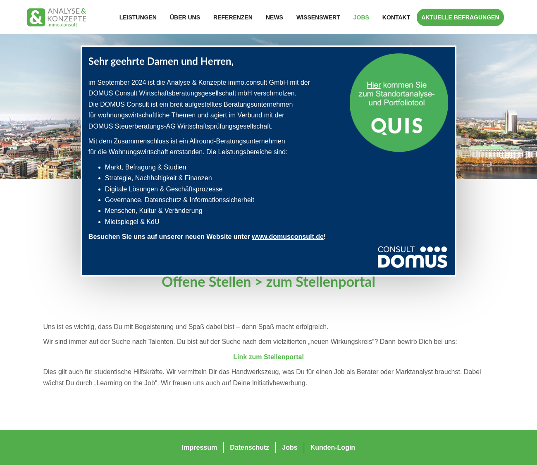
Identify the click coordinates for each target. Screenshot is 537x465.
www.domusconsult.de (288, 236)
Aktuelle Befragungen (460, 17)
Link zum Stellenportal (268, 356)
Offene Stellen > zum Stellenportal (268, 281)
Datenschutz (249, 447)
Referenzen (233, 17)
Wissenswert (318, 17)
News (274, 17)
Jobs (361, 17)
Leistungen (138, 17)
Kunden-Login (332, 447)
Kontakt (396, 17)
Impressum (199, 447)
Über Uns (185, 17)
